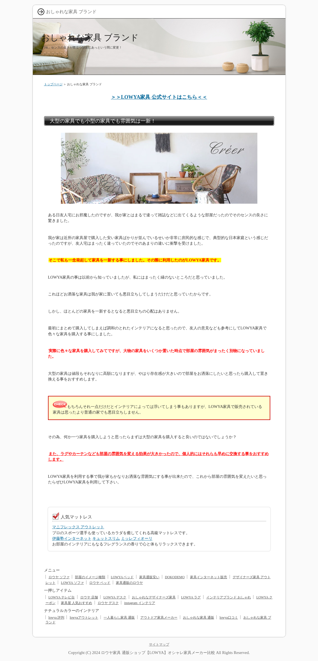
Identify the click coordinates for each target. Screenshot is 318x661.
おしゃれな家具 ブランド (90, 37)
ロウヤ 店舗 (89, 597)
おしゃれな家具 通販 (198, 617)
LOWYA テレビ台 (62, 597)
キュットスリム (106, 538)
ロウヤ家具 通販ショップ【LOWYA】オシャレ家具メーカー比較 (158, 652)
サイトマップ (159, 644)
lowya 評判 (56, 617)
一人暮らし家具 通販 (119, 617)
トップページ (53, 84)
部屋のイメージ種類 (90, 577)
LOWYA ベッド (122, 577)
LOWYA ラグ (191, 597)
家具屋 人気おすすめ (76, 603)
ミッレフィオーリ (136, 538)
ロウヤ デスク (108, 603)
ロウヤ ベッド (99, 583)
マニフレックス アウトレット (78, 527)
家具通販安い (149, 577)
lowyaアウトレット (84, 617)
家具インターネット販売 (208, 577)
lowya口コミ (228, 617)
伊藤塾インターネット (71, 538)
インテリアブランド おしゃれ (228, 597)
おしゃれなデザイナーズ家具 (154, 597)
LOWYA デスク (114, 597)
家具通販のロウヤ (129, 583)
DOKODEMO (175, 577)
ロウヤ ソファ (59, 577)
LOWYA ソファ (72, 583)
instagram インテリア (139, 603)
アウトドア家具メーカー (158, 617)
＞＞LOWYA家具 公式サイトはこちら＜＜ (159, 97)
